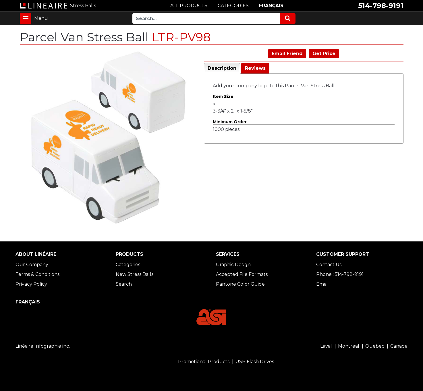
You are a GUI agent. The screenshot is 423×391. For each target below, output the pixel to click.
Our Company (32, 264)
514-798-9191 (380, 5)
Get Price (323, 53)
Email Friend (287, 53)
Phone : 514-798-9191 (340, 274)
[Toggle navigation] (25, 18)
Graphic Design (233, 264)
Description (222, 68)
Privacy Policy (31, 284)
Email (322, 284)
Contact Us (328, 264)
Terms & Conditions (37, 274)
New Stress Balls (134, 274)
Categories (128, 264)
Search (124, 284)
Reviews (255, 68)
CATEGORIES (233, 5)
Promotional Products (203, 361)
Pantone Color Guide (240, 284)
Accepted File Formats (242, 274)
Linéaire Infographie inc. (43, 346)
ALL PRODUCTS (188, 5)
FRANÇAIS (271, 5)
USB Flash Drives (254, 361)
